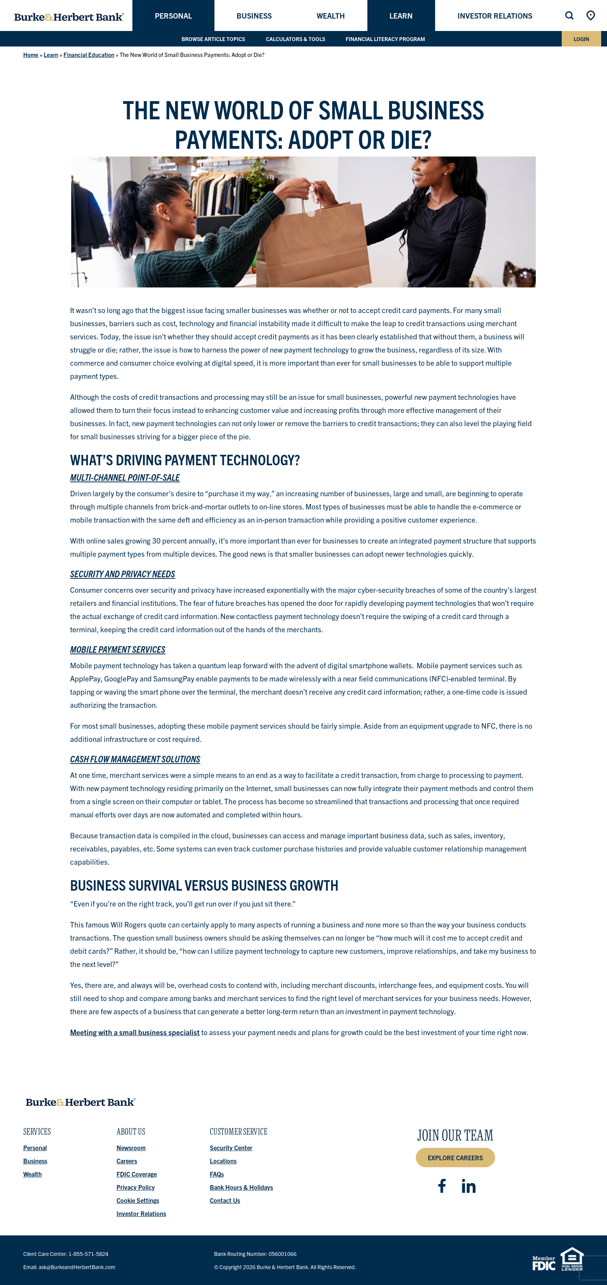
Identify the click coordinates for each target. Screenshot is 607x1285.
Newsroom (131, 1147)
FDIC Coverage (137, 1174)
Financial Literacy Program (385, 38)
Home (30, 54)
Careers (127, 1161)
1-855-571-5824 (88, 1253)
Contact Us (225, 1200)
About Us (131, 1134)
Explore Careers (455, 1157)
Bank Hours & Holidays (241, 1187)
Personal (173, 15)
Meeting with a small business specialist (135, 1032)
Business (254, 15)
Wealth (331, 15)
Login (581, 38)
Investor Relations (495, 15)
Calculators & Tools (295, 38)
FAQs (217, 1174)
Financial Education (88, 54)
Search (570, 15)
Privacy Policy (136, 1187)
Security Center (231, 1147)
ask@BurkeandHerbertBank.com (77, 1266)
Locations (591, 15)
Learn (401, 15)
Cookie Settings (138, 1200)
